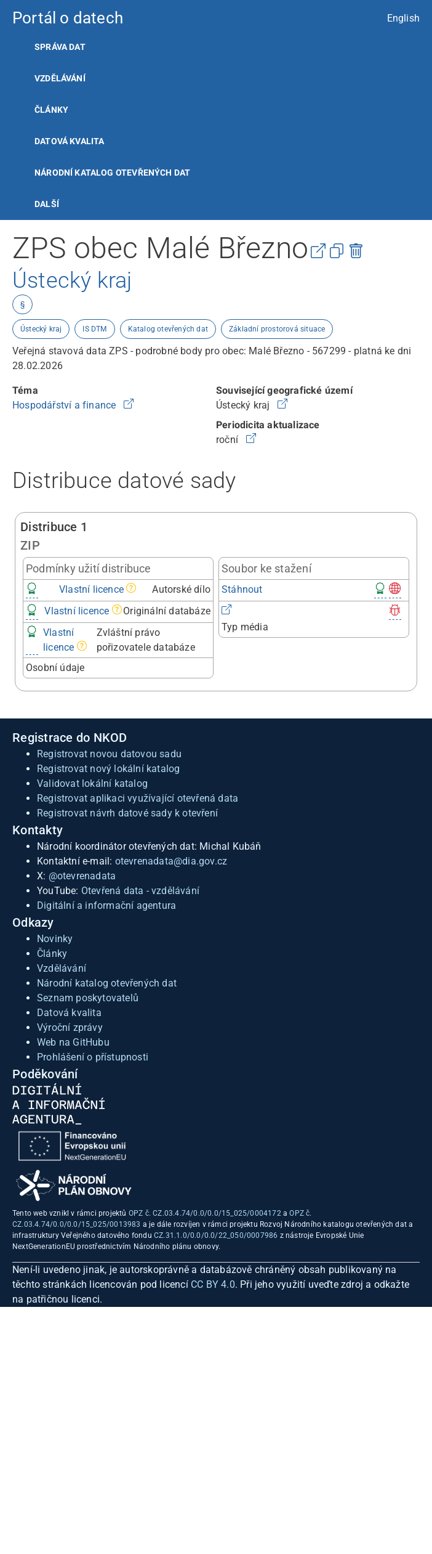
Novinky (55, 939)
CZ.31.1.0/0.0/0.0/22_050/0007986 (216, 1235)
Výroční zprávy (70, 1027)
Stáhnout (242, 589)
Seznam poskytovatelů (87, 998)
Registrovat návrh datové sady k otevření (127, 813)
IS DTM (94, 329)
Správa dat (60, 47)
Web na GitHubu (73, 1042)
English (403, 18)
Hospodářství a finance (65, 405)
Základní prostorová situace (277, 329)
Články (51, 110)
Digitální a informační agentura (106, 905)
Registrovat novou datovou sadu (109, 754)
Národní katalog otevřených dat (107, 983)
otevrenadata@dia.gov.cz (171, 861)
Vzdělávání (60, 78)
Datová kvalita (69, 141)
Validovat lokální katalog (92, 783)
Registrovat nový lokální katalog (108, 769)
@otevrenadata (82, 876)
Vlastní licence (91, 589)
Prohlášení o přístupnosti (92, 1057)
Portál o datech (67, 18)
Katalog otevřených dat (168, 329)
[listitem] (216, 47)
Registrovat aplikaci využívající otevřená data (137, 798)
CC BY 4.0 (213, 1284)
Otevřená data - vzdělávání (140, 891)
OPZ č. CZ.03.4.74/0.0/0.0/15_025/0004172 (205, 1213)
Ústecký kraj (41, 329)
